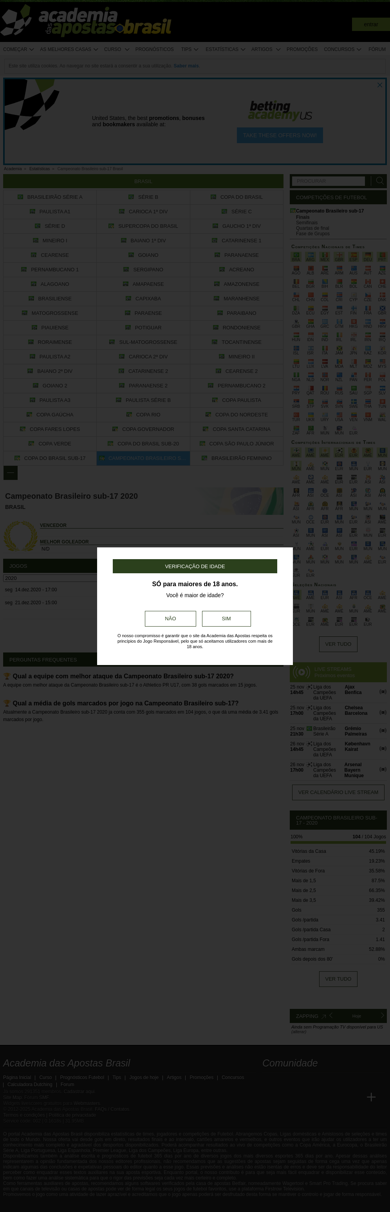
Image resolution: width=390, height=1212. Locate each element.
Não (170, 618)
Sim (226, 618)
